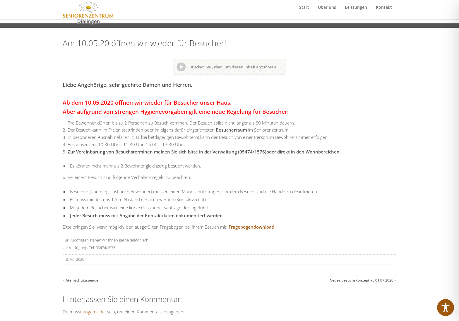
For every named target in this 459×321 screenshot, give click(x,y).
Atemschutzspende (82, 280)
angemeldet (94, 312)
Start (304, 13)
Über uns (327, 13)
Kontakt (384, 13)
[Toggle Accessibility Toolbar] (445, 307)
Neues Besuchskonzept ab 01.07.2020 (361, 280)
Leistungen (356, 13)
